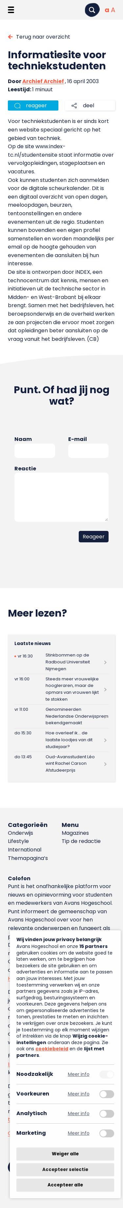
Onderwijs (20, 833)
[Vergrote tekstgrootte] (113, 10)
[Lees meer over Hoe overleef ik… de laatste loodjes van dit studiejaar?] (61, 740)
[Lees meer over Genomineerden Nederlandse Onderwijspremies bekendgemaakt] (61, 716)
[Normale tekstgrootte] (107, 10)
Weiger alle (65, 1154)
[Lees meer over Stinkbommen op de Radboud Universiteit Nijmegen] (61, 662)
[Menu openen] (11, 10)
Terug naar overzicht (43, 37)
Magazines (75, 833)
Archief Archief (43, 81)
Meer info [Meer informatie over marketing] (79, 1133)
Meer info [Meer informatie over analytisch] (79, 1114)
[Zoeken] (92, 10)
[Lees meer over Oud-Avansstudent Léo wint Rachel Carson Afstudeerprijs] (61, 763)
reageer (36, 105)
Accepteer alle (65, 1185)
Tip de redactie (81, 841)
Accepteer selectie (65, 1169)
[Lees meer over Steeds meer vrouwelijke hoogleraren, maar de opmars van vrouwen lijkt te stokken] (61, 689)
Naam (23, 439)
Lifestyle (18, 841)
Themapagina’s (28, 858)
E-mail (77, 439)
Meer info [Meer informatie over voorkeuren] (79, 1094)
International (24, 849)
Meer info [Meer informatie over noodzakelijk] (79, 1074)
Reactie (25, 468)
